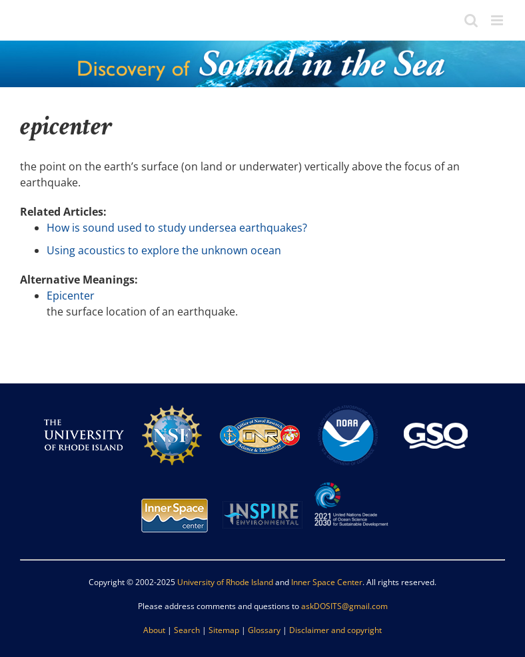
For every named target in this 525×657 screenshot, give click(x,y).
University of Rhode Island (225, 582)
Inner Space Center (326, 582)
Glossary (264, 630)
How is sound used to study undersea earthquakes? (177, 227)
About (154, 630)
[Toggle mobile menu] (498, 20)
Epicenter (71, 295)
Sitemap (224, 630)
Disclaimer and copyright (335, 630)
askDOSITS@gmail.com (344, 606)
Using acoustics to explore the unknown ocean (164, 250)
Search (187, 630)
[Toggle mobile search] (471, 20)
